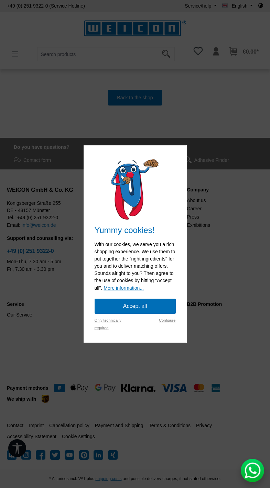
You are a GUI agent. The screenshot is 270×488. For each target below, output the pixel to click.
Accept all (135, 306)
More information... (124, 288)
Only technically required (108, 324)
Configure (167, 320)
